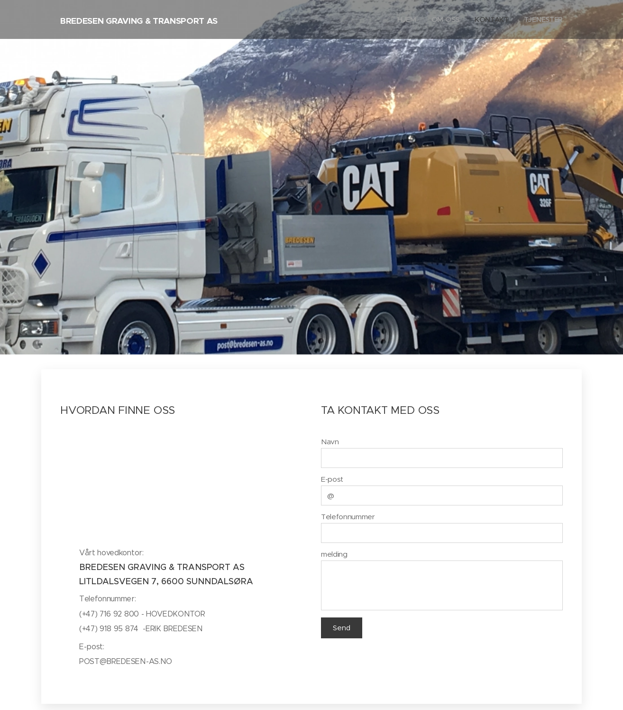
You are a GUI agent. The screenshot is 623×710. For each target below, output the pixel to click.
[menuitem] (406, 19)
